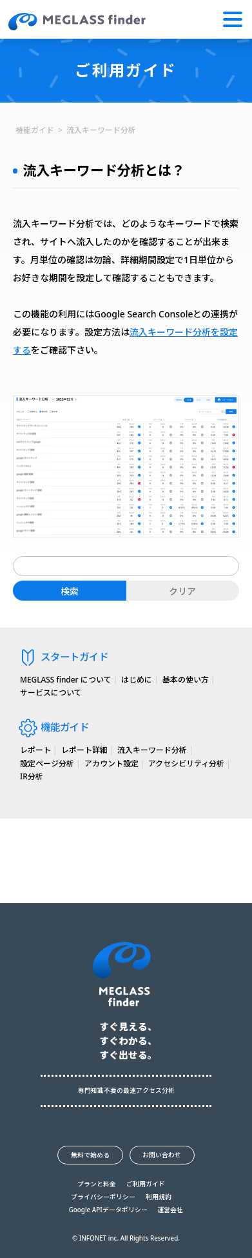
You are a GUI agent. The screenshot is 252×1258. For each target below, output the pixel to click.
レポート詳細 (84, 749)
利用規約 (158, 1197)
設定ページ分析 (47, 763)
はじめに (136, 679)
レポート (35, 749)
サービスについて (51, 692)
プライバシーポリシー (103, 1197)
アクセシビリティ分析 (186, 763)
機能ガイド (34, 130)
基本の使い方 (185, 679)
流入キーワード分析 (101, 130)
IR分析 (31, 776)
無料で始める (90, 1155)
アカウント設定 (111, 763)
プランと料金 (96, 1184)
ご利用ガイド (145, 1184)
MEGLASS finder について (65, 679)
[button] (232, 19)
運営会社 (170, 1210)
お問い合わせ (161, 1155)
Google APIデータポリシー (108, 1210)
